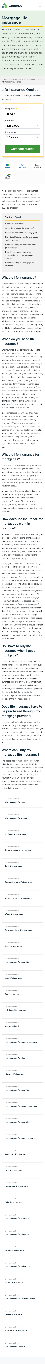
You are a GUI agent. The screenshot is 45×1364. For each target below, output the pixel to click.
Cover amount (12, 120)
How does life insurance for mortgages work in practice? (21, 238)
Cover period (11, 132)
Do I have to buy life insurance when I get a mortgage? (21, 246)
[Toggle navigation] (40, 6)
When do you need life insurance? (19, 228)
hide (18, 217)
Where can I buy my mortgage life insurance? (19, 264)
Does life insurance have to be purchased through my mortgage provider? (19, 255)
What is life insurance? (14, 224)
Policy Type (11, 108)
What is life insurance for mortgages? (21, 232)
